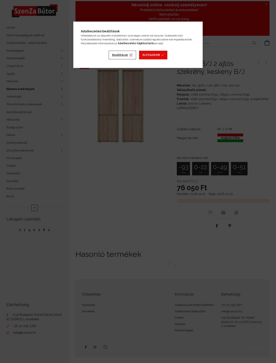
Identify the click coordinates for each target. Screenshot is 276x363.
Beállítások (120, 55)
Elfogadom (151, 55)
